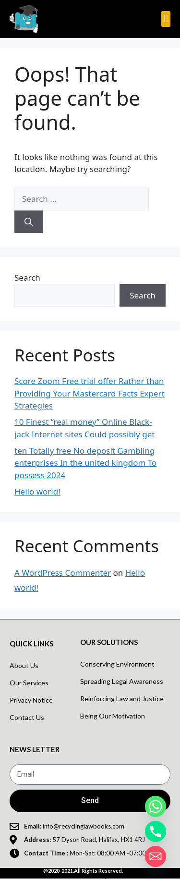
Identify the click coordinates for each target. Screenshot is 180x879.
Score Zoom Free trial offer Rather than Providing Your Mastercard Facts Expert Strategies (89, 393)
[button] (165, 19)
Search (27, 277)
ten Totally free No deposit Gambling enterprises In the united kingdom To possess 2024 (85, 463)
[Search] (28, 222)
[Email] (155, 856)
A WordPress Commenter (62, 572)
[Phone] (155, 831)
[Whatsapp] (155, 806)
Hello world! (37, 491)
